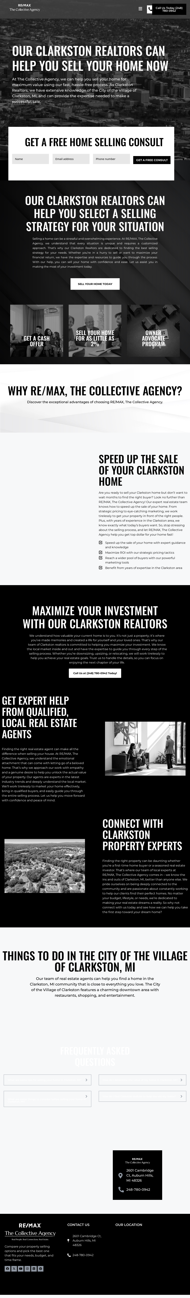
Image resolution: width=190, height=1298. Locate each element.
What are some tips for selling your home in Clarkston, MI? (44, 1083)
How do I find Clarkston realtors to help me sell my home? (139, 1099)
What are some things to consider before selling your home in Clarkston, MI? (47, 1103)
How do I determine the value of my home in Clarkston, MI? (140, 1083)
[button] (140, 9)
